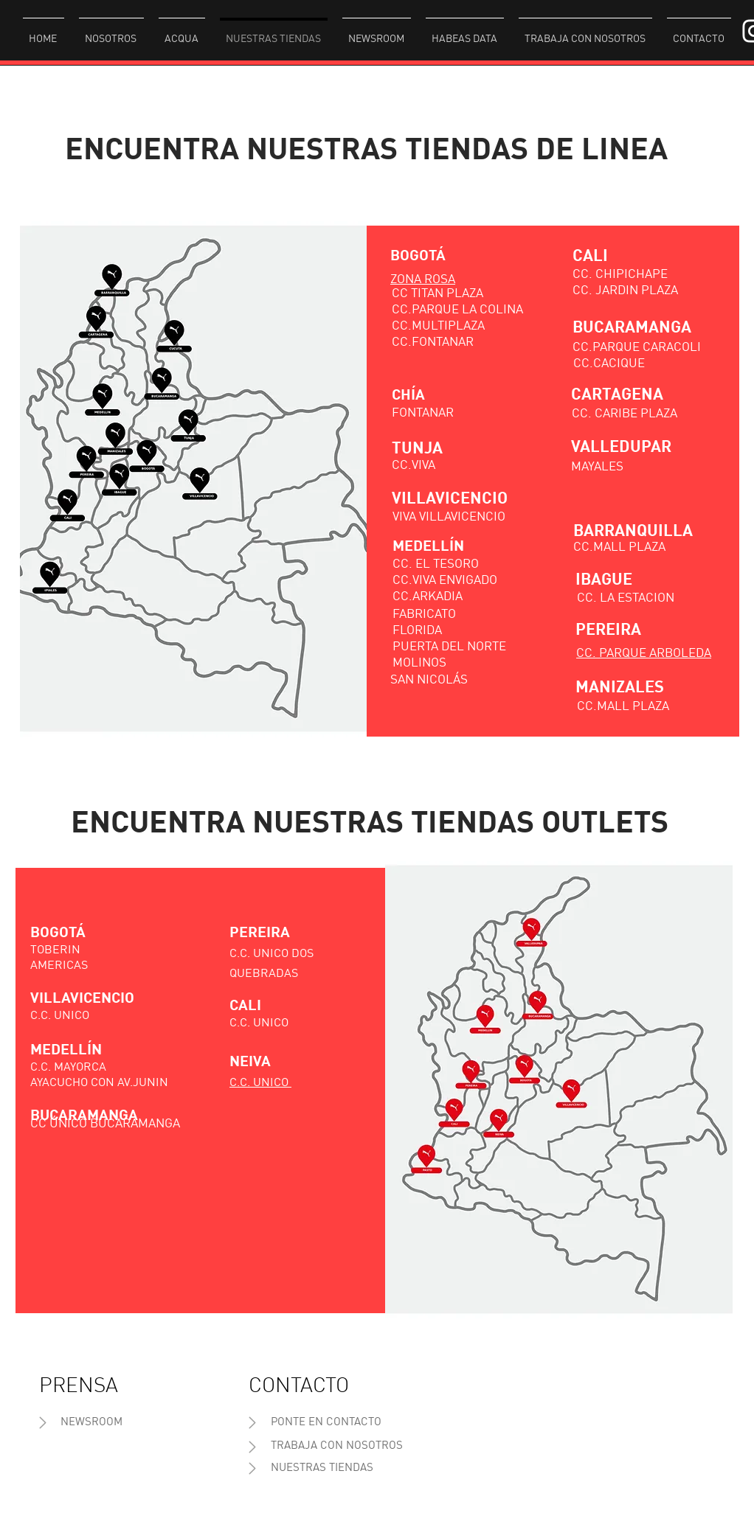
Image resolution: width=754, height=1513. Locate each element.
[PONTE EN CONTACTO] (326, 1422)
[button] (111, 32)
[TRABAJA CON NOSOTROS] (337, 1446)
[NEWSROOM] (91, 1422)
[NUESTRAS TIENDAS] (322, 1468)
